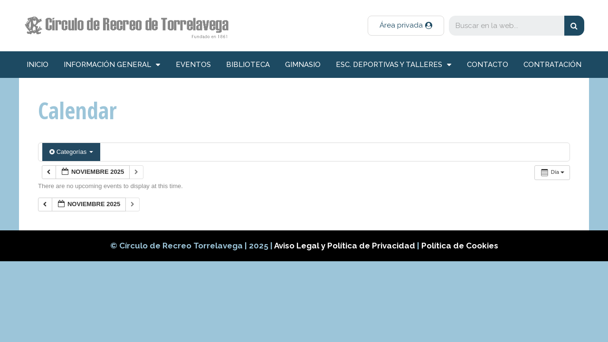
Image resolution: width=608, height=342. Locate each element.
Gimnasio (303, 64)
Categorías (71, 151)
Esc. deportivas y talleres (393, 65)
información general (112, 65)
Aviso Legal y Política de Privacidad (345, 245)
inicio (37, 64)
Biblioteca (248, 64)
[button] (406, 26)
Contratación (552, 64)
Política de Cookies (459, 245)
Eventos (193, 64)
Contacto (487, 64)
